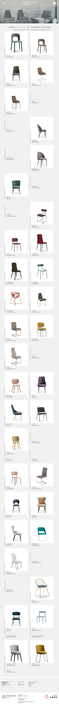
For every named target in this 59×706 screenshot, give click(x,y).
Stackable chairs (16, 29)
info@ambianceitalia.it (22, 698)
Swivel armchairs (42, 29)
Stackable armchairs (34, 29)
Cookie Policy (31, 701)
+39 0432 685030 (21, 699)
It (54, 3)
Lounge (48, 29)
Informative (20, 701)
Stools (28, 27)
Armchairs (28, 29)
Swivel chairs (22, 29)
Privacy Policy (25, 701)
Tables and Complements (46, 27)
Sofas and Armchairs (35, 27)
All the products (11, 27)
